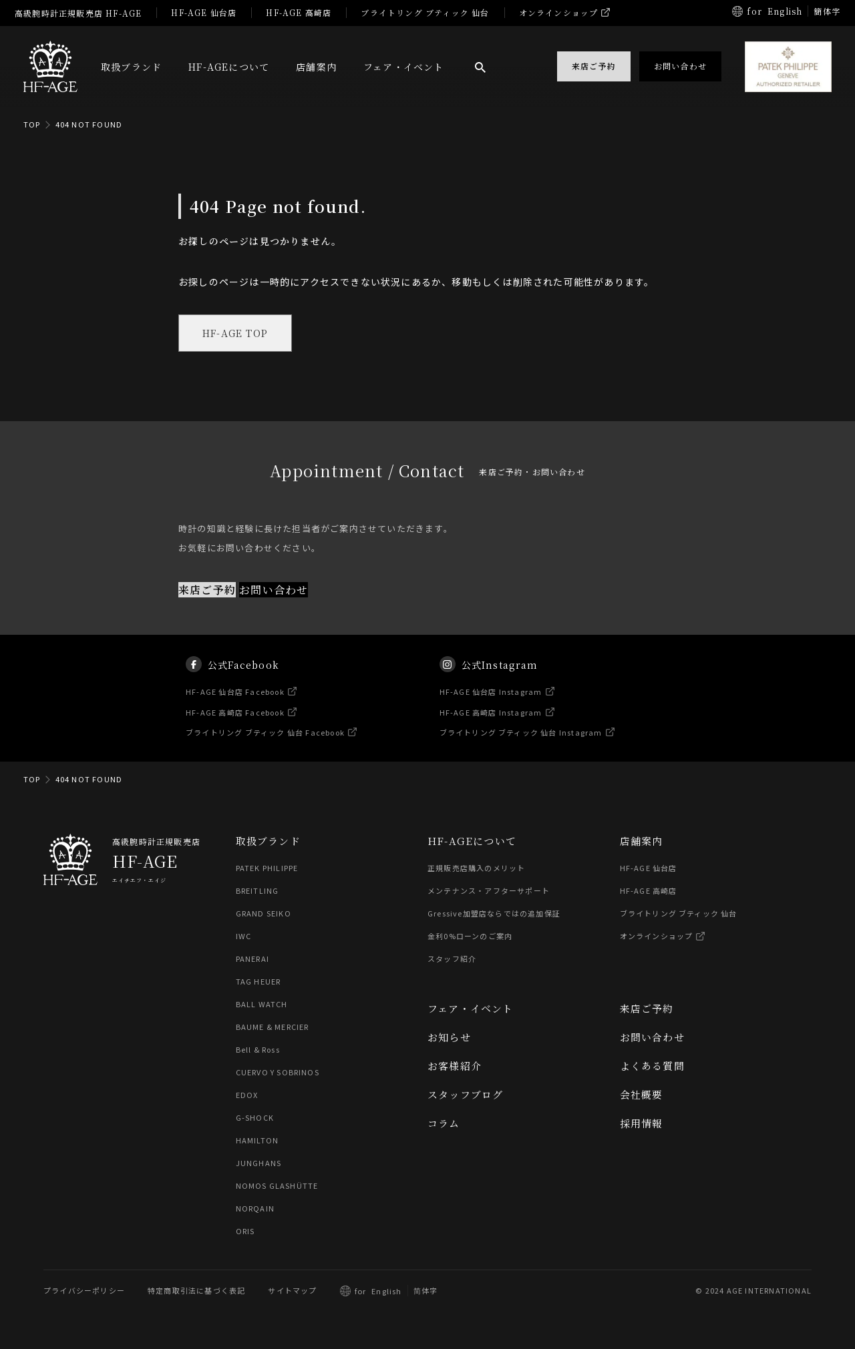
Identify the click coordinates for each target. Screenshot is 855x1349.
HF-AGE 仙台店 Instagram (491, 700)
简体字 (425, 1291)
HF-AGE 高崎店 (298, 12)
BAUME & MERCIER (273, 1027)
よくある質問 (652, 1066)
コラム (444, 1124)
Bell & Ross (258, 1050)
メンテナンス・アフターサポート (489, 891)
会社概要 (641, 1095)
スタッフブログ (465, 1095)
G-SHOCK (255, 1118)
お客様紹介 (455, 1066)
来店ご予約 (207, 589)
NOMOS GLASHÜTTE (277, 1186)
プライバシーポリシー (84, 1291)
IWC (244, 936)
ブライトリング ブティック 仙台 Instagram (521, 741)
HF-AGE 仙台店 (203, 12)
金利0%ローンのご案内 (470, 936)
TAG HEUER (258, 982)
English (784, 11)
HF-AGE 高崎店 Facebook (236, 720)
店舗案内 (316, 66)
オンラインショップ (558, 12)
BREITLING (257, 891)
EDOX (247, 1095)
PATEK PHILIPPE (267, 868)
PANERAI (252, 959)
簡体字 (827, 11)
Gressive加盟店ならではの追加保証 (494, 913)
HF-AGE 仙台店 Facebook (236, 700)
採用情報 (641, 1124)
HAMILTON (257, 1140)
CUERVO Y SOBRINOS (277, 1072)
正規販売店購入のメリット (476, 868)
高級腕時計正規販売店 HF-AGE (78, 13)
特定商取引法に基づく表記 (196, 1291)
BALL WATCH (262, 1004)
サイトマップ (292, 1291)
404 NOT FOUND (89, 124)
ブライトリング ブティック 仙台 (425, 12)
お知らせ (449, 1038)
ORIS (245, 1231)
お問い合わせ (273, 589)
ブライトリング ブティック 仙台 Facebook (266, 741)
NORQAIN (255, 1208)
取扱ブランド (131, 66)
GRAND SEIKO (263, 913)
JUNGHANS (259, 1163)
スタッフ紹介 (452, 959)
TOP (32, 124)
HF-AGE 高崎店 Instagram (491, 720)
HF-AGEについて (228, 66)
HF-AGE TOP (235, 333)
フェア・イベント (403, 66)
